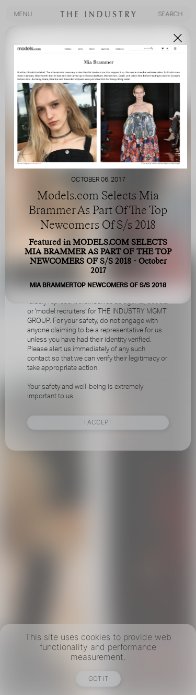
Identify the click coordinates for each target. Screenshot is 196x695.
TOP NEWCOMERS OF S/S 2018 (119, 285)
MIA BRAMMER (51, 285)
